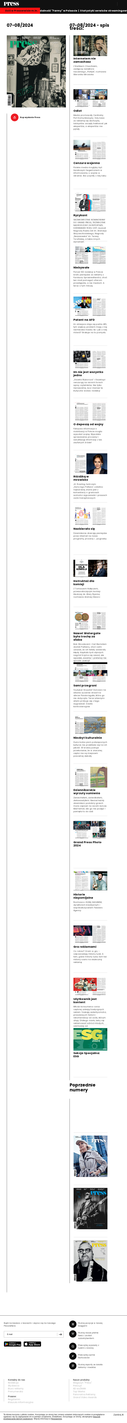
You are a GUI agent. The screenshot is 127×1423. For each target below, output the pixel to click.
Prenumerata (15, 1391)
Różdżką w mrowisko (81, 478)
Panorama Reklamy (84, 1394)
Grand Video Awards (85, 1397)
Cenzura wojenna (86, 163)
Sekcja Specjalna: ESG (86, 1054)
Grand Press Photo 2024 (87, 843)
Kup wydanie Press (30, 117)
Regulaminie (56, 1419)
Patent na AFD (84, 320)
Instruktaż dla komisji (83, 582)
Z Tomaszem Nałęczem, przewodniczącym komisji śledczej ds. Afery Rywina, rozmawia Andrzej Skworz (86, 592)
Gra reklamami (84, 947)
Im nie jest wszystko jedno (88, 373)
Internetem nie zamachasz (84, 60)
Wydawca (13, 1385)
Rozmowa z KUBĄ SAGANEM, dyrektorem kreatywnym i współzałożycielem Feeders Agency (88, 906)
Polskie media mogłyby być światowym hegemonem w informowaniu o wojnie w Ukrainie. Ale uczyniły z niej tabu (89, 171)
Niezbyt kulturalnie (87, 738)
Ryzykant (80, 215)
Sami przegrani (85, 685)
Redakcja (13, 1382)
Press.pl (77, 1385)
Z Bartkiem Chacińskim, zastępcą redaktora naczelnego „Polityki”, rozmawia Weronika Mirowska (89, 70)
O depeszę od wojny (88, 424)
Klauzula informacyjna (20, 1402)
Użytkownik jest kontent (85, 1000)
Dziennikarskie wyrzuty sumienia (86, 791)
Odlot (77, 111)
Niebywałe (81, 267)
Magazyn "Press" (82, 1382)
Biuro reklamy (16, 1388)
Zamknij (118, 1414)
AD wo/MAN (79, 1388)
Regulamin (14, 1399)
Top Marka (79, 1391)
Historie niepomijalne (83, 896)
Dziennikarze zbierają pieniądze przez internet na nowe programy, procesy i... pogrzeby (90, 536)
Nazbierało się (84, 529)
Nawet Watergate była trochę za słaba (87, 636)
